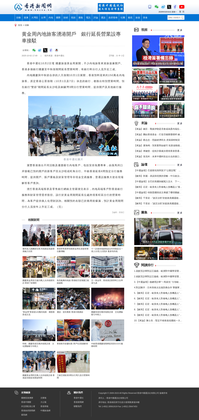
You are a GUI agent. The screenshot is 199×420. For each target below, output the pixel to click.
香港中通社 (79, 398)
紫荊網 (24, 415)
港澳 (26, 17)
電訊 (88, 17)
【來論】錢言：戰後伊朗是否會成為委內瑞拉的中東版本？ (163, 129)
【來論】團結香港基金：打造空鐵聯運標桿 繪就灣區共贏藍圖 (165, 134)
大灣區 (34, 17)
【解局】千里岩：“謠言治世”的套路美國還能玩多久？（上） (164, 203)
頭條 (18, 17)
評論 (95, 17)
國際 (58, 17)
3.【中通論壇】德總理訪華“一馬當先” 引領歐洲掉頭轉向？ (163, 282)
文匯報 (43, 398)
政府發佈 (113, 17)
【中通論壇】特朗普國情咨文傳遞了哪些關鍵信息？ (160, 192)
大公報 (43, 402)
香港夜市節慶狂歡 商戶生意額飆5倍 (72, 343)
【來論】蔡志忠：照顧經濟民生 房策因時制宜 (157, 140)
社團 (123, 17)
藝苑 (130, 17)
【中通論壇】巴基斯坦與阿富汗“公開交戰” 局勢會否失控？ (164, 170)
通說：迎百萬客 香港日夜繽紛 (70, 312)
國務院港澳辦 (27, 398)
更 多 (179, 30)
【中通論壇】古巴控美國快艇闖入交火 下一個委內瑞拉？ (163, 181)
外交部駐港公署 (28, 406)
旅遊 (137, 17)
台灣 (43, 17)
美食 (145, 17)
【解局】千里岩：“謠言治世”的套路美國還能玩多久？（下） (164, 198)
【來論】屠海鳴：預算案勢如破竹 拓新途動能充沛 (159, 145)
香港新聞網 (79, 402)
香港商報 (44, 406)
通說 (103, 17)
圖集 (80, 17)
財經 (66, 17)
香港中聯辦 (26, 402)
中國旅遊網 (45, 410)
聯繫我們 (78, 406)
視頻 (73, 17)
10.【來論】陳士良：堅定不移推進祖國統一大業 (158, 320)
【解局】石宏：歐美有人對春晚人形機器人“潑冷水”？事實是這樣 (166, 187)
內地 (51, 17)
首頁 (20, 25)
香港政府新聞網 (28, 410)
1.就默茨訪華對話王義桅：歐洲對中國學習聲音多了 (160, 271)
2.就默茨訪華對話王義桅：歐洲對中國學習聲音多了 (160, 276)
